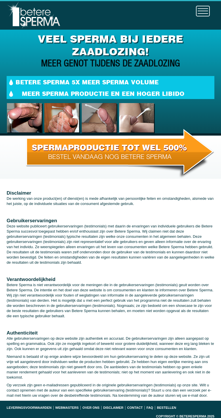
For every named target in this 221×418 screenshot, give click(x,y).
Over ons (90, 407)
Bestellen (166, 407)
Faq (149, 407)
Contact (135, 407)
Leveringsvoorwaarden (29, 407)
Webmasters (67, 407)
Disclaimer (113, 407)
